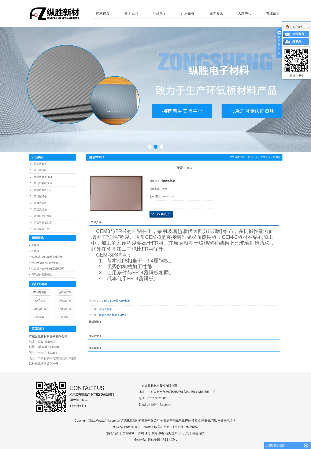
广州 (188, 433)
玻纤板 (65, 317)
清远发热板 (105, 309)
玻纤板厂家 (65, 292)
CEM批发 (124, 300)
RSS (165, 439)
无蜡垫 (35, 244)
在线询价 (161, 214)
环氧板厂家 (65, 300)
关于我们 (131, 13)
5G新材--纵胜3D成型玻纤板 (47, 256)
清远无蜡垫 (40, 209)
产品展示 (159, 13)
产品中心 (263, 157)
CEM (104, 300)
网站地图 (154, 439)
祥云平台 (164, 427)
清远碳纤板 (40, 196)
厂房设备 (188, 13)
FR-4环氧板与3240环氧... (46, 262)
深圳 (141, 433)
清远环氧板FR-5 (43, 183)
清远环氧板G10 (42, 189)
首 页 (251, 157)
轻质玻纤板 (65, 308)
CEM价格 (113, 300)
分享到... (298, 41)
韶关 (202, 433)
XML (174, 439)
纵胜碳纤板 (40, 308)
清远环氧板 (40, 163)
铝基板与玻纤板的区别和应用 (48, 268)
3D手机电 (39, 300)
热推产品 (112, 433)
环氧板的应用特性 (42, 274)
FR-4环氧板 (40, 292)
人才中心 (244, 13)
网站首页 (103, 13)
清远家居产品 (41, 229)
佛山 (161, 433)
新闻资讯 (216, 13)
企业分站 (140, 439)
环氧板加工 (40, 317)
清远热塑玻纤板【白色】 (113, 314)
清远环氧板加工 (43, 222)
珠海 (148, 433)
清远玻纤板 (40, 170)
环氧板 (35, 250)
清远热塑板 (40, 203)
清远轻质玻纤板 (43, 216)
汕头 (168, 433)
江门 (181, 433)
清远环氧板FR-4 (43, 176)
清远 (195, 433)
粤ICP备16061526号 (126, 427)
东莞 (154, 433)
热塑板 (276, 157)
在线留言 (273, 13)
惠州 (175, 433)
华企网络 (192, 427)
